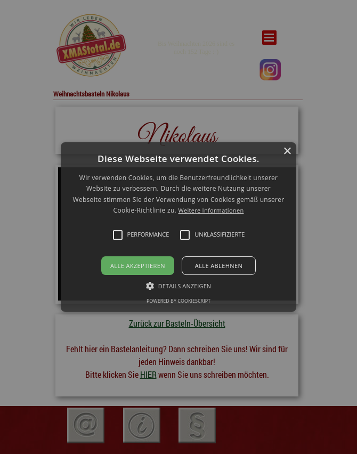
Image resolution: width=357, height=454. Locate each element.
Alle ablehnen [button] (218, 266)
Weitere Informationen (211, 210)
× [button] (287, 152)
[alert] (178, 227)
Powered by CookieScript (178, 300)
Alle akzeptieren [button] (137, 266)
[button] (178, 227)
